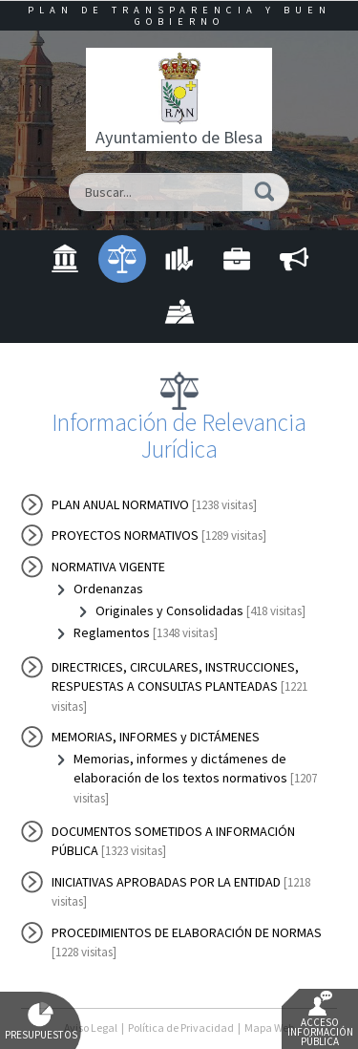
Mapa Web (269, 1027)
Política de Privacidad (181, 1027)
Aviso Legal (90, 1027)
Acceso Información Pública (320, 1019)
